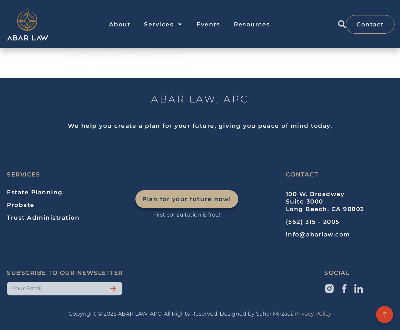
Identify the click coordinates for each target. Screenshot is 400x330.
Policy (322, 313)
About (120, 24)
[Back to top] (384, 314)
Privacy (304, 313)
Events (208, 24)
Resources (252, 24)
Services (163, 24)
